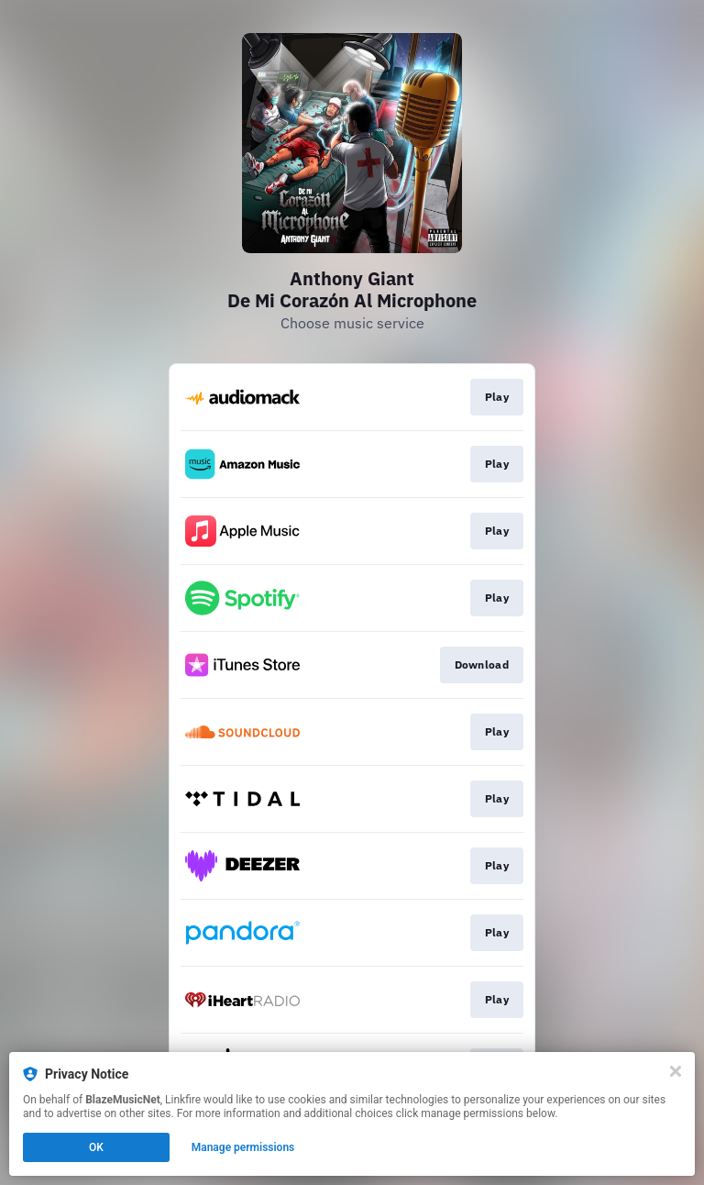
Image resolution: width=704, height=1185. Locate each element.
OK (96, 1147)
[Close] (675, 1071)
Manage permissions (243, 1147)
